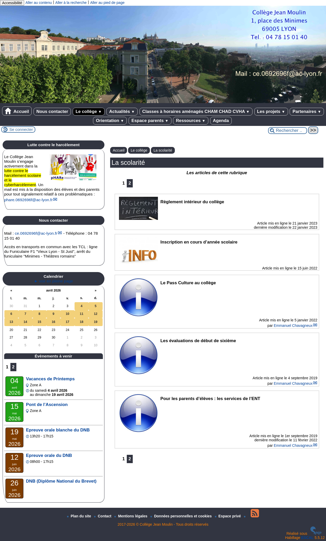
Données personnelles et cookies (181, 516)
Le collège (89, 111)
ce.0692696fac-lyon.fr (36, 233)
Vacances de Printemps (50, 378)
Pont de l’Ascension (47, 404)
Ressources (190, 120)
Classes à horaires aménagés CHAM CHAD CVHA (196, 111)
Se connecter (21, 129)
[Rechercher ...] (287, 130)
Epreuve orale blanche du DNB (58, 430)
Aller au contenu (38, 3)
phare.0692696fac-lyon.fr (28, 200)
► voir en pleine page (53, 281)
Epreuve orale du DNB (49, 455)
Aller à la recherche (71, 3)
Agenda (221, 120)
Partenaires (306, 111)
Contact (103, 516)
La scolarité (163, 150)
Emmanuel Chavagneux (293, 325)
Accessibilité (12, 3)
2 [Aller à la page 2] (130, 183)
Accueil (17, 111)
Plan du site (79, 516)
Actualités (122, 111)
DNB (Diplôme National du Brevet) (61, 481)
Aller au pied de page (107, 3)
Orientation (110, 120)
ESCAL (307, 538)
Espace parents (150, 120)
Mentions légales (131, 516)
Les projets (271, 111)
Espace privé (228, 516)
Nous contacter (52, 111)
